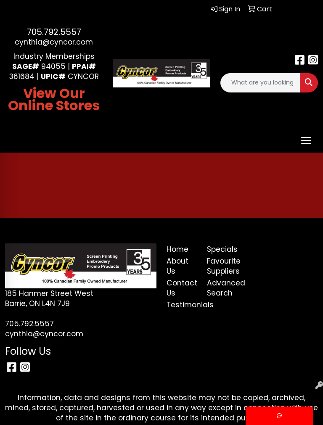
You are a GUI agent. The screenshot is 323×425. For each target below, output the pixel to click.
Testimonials (182, 305)
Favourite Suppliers (222, 266)
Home (177, 249)
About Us (177, 266)
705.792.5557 (54, 32)
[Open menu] (306, 140)
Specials (222, 249)
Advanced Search (222, 288)
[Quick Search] (260, 82)
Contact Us (182, 288)
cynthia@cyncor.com (54, 42)
